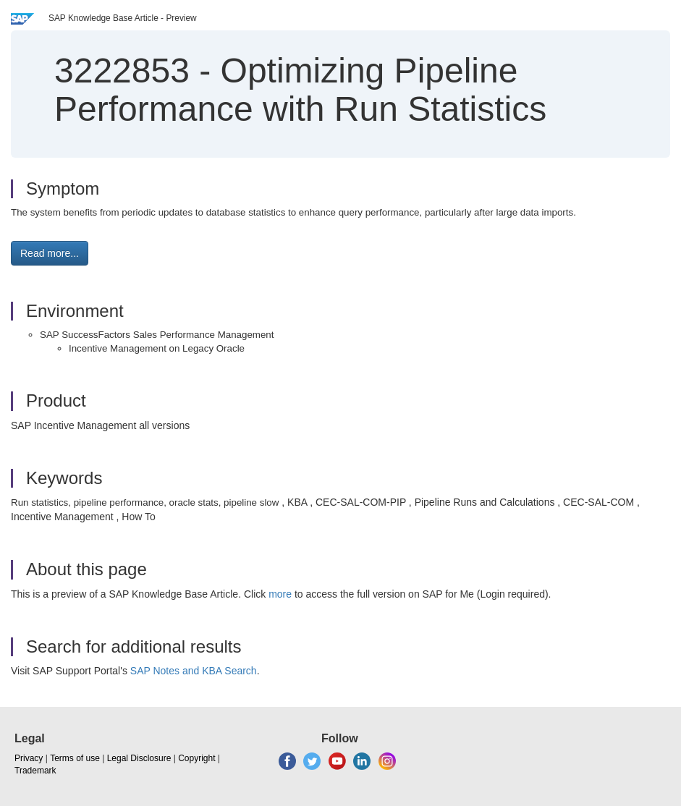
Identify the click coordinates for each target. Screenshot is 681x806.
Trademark (35, 770)
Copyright (196, 758)
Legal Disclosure (139, 758)
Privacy (28, 758)
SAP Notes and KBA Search (193, 670)
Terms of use (75, 758)
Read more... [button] (49, 253)
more (280, 594)
